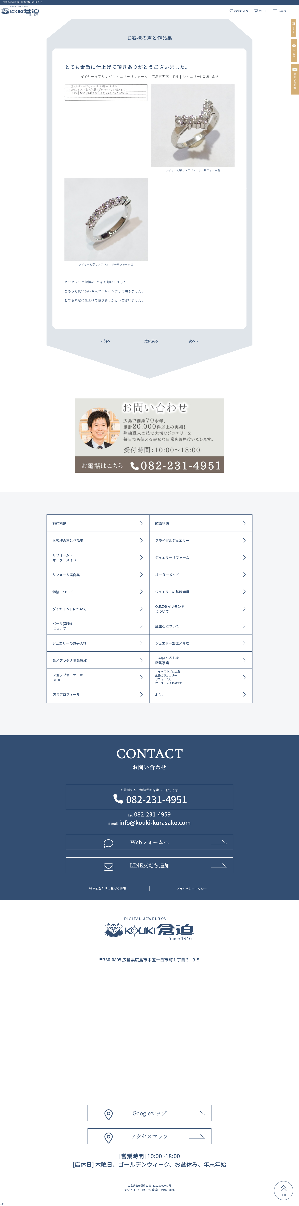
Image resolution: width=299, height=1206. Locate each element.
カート (263, 11)
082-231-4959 (152, 814)
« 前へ (105, 340)
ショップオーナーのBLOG (67, 677)
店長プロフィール (66, 694)
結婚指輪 (162, 523)
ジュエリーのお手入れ (69, 643)
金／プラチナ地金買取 (69, 660)
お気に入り (241, 11)
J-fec (159, 694)
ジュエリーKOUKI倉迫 (142, 1189)
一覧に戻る (149, 340)
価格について (62, 591)
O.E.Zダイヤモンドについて (170, 609)
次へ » (193, 340)
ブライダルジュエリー (172, 540)
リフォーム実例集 (66, 574)
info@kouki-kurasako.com (155, 822)
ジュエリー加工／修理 (172, 643)
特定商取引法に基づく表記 (107, 888)
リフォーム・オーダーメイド (64, 557)
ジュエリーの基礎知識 (172, 591)
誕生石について (167, 625)
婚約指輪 (59, 523)
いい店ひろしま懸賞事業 (167, 660)
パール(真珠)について (62, 626)
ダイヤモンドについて (69, 608)
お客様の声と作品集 (67, 540)
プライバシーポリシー (191, 888)
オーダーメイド (167, 574)
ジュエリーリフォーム (172, 557)
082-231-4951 (156, 799)
